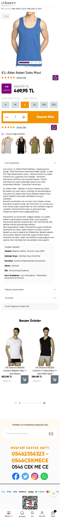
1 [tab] (24, 62)
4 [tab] (39, 62)
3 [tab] (35, 62)
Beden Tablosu (30, 98)
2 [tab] (32, 62)
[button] (19, 393)
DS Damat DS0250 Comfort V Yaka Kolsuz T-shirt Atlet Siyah (45, 371)
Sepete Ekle (45, 117)
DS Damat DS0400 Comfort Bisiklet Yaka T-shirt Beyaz (15, 371)
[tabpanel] (30, 39)
